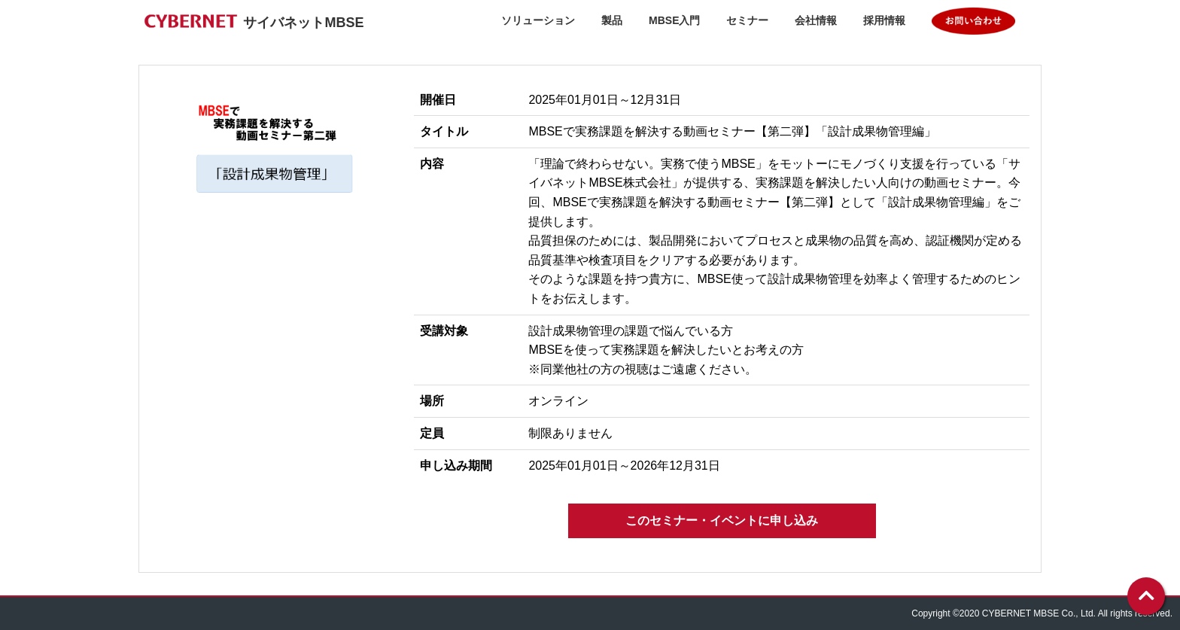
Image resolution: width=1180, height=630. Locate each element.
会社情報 (816, 20)
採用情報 (884, 20)
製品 (611, 20)
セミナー (747, 20)
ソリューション (538, 20)
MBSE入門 (674, 20)
